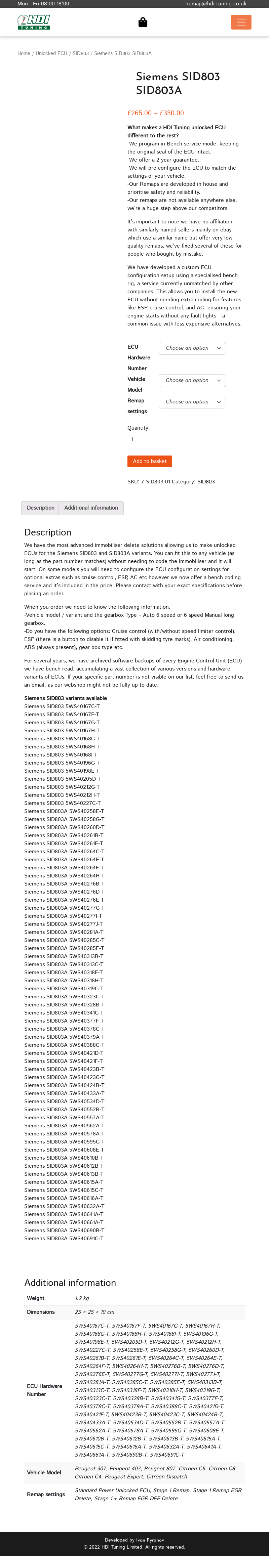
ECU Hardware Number (138, 358)
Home (23, 53)
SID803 (81, 53)
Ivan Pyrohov (150, 1540)
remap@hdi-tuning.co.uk (216, 4)
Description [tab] (40, 508)
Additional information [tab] (91, 508)
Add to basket (150, 461)
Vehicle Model (136, 385)
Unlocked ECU (51, 53)
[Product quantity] (139, 440)
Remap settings (137, 406)
